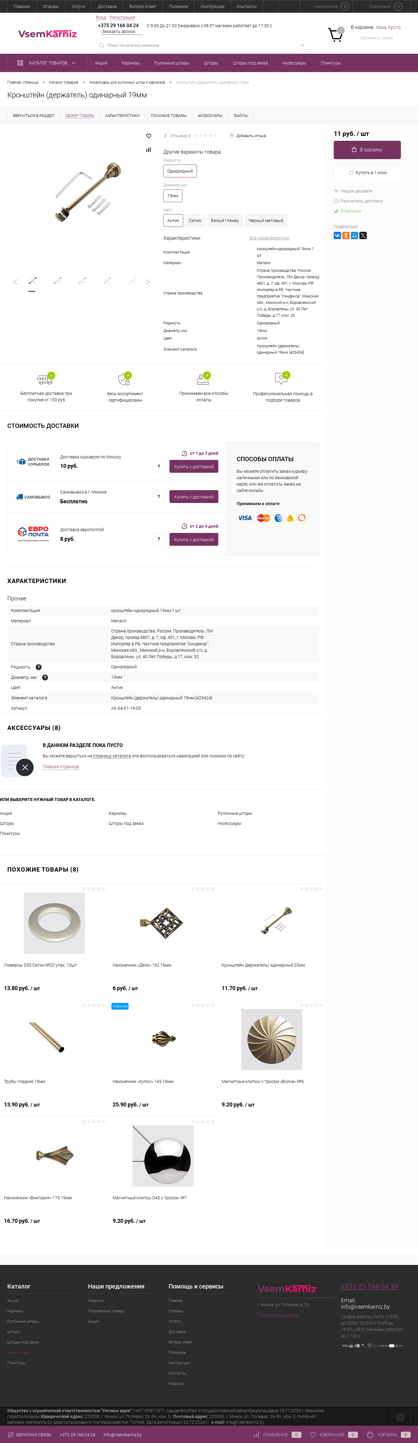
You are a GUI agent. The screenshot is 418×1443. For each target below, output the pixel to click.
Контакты (247, 6)
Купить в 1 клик (368, 172)
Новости (176, 1383)
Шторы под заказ (126, 823)
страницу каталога (112, 755)
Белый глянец (225, 220)
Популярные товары (106, 1311)
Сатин (195, 220)
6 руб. (163, 991)
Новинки (96, 1300)
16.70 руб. (54, 1224)
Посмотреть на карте (278, 1314)
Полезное (178, 6)
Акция (6, 813)
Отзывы (51, 6)
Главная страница (61, 766)
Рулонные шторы (235, 813)
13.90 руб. (54, 1108)
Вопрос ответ (142, 6)
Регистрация (122, 17)
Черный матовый (266, 220)
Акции (93, 1321)
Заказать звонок (118, 31)
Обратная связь (29, 1434)
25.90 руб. (163, 1108)
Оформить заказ (376, 37)
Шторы (7, 823)
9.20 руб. (272, 1108)
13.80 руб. (54, 991)
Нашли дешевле (353, 190)
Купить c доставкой (194, 466)
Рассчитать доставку (358, 201)
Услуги (78, 6)
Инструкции (212, 6)
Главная (22, 6)
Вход (101, 17)
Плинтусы (10, 833)
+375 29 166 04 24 (118, 25)
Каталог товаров (47, 63)
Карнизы (118, 813)
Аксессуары (230, 823)
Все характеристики (269, 237)
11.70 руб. (272, 991)
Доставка (107, 6)
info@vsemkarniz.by (365, 1306)
